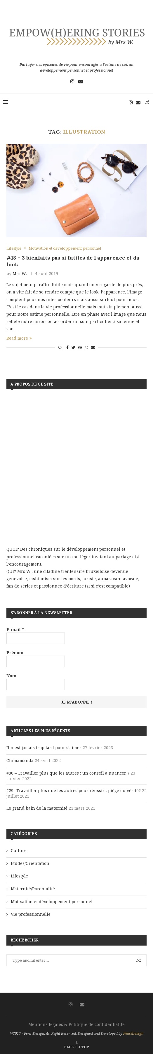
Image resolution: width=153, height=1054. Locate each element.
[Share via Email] (93, 347)
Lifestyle (19, 876)
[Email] (80, 81)
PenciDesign (133, 1033)
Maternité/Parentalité (33, 889)
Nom (11, 675)
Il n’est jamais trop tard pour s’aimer (43, 747)
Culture (19, 850)
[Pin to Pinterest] (80, 347)
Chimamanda (20, 760)
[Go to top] (76, 1046)
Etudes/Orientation (30, 863)
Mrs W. (20, 273)
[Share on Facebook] (67, 347)
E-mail (15, 629)
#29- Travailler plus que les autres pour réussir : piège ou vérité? (73, 790)
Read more (19, 338)
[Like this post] (60, 347)
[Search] (147, 102)
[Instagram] (72, 81)
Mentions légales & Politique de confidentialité (76, 1024)
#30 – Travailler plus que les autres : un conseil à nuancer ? (67, 773)
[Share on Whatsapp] (86, 347)
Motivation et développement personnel (52, 901)
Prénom (14, 652)
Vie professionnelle (31, 914)
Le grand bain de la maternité (36, 808)
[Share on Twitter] (73, 347)
